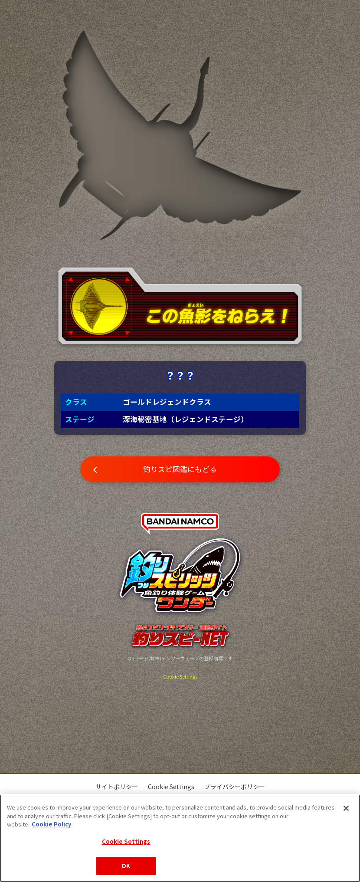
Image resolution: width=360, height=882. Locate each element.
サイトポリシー (116, 786)
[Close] (346, 808)
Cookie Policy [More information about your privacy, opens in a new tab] (51, 824)
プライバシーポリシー (234, 786)
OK (125, 866)
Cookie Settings (180, 676)
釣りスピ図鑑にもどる (180, 469)
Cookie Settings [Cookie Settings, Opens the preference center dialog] (126, 841)
